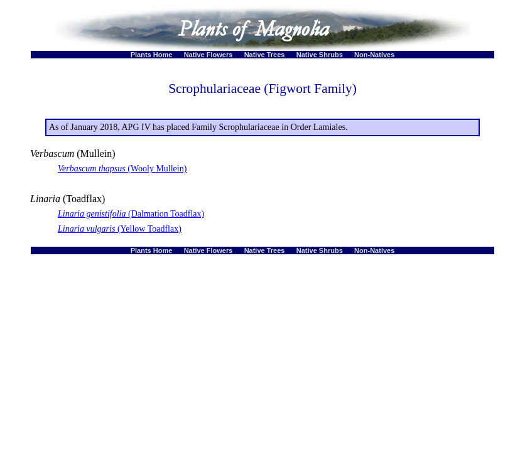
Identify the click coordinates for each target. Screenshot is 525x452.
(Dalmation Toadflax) (131, 213)
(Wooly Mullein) (122, 168)
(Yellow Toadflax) (119, 229)
